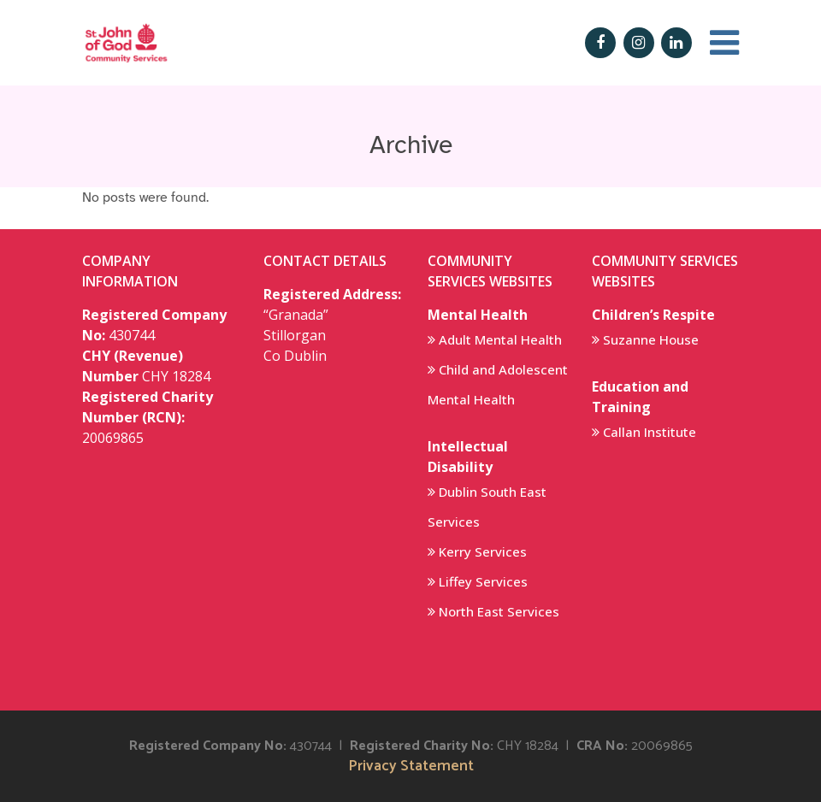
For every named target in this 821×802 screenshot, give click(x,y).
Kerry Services (483, 551)
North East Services (499, 611)
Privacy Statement (411, 766)
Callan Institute (649, 431)
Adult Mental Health (500, 339)
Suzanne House (651, 339)
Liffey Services (483, 581)
